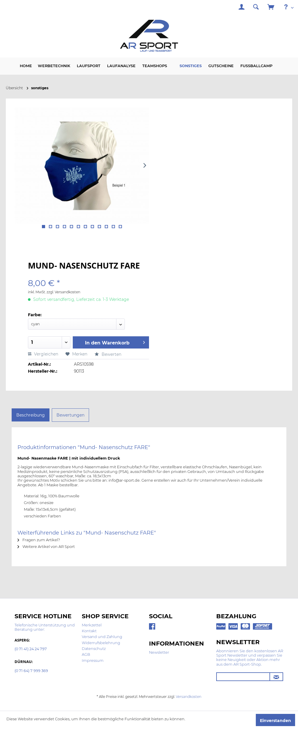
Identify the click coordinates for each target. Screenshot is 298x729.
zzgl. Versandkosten (63, 292)
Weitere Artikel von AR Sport (46, 546)
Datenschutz (94, 648)
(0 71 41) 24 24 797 (31, 649)
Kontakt (89, 631)
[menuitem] (241, 7)
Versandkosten (188, 696)
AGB (86, 654)
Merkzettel (92, 625)
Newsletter (159, 652)
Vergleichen (43, 354)
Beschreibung (30, 415)
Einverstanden (275, 720)
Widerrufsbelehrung (101, 643)
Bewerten (108, 354)
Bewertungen (70, 415)
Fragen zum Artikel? (38, 540)
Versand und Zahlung (102, 637)
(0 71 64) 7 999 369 (31, 671)
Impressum (93, 660)
